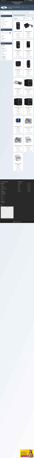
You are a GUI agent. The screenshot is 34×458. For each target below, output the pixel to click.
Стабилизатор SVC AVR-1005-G (28, 32)
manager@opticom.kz (4, 54)
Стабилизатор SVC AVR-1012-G (18, 89)
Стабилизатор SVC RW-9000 (28, 145)
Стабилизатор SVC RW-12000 (18, 164)
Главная (23, 7)
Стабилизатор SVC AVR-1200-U (28, 70)
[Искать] (11, 13)
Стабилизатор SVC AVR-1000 (18, 108)
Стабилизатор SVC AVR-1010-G (18, 70)
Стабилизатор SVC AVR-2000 (28, 108)
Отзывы (2, 26)
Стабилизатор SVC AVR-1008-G (28, 51)
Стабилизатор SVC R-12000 (18, 145)
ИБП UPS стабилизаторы (21, 12)
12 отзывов (26, 0)
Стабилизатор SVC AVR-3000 (18, 127)
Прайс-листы (3, 19)
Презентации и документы (4, 21)
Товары (16, 12)
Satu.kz (20, 221)
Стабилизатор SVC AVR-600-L (18, 32)
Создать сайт (2, 0)
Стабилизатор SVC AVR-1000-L (18, 51)
